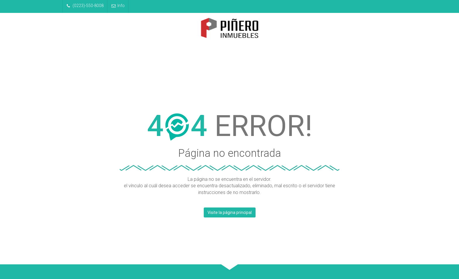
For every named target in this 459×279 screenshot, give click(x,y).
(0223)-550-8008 (85, 5)
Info (118, 5)
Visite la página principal (230, 212)
